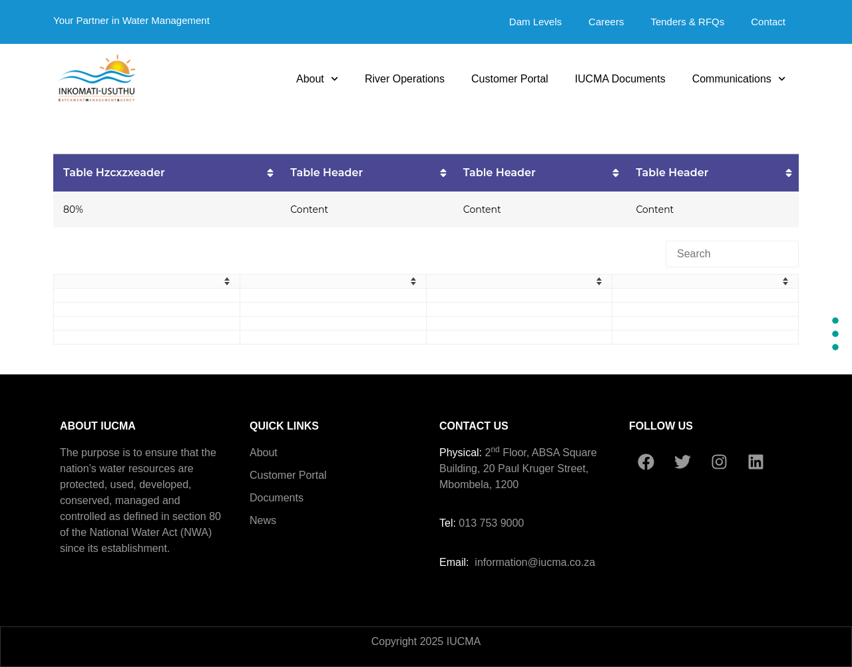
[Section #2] (835, 334)
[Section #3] (835, 347)
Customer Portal (509, 78)
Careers (606, 21)
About (317, 78)
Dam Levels (535, 21)
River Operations (405, 78)
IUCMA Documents (620, 78)
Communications (738, 78)
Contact (768, 21)
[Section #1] (835, 320)
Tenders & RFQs (687, 21)
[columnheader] (166, 173)
